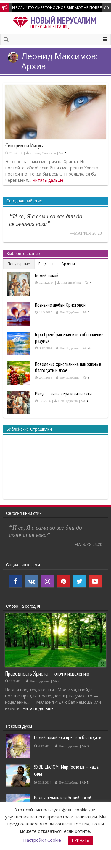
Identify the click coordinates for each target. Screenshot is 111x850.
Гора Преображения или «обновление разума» (69, 337)
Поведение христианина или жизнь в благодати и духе (68, 367)
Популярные (19, 263)
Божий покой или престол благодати (67, 737)
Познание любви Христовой (60, 305)
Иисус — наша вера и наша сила (63, 393)
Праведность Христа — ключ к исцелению (47, 673)
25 (89, 348)
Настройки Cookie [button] (42, 840)
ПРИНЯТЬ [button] (80, 840)
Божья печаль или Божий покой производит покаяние (62, 801)
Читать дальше (48, 180)
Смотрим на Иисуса (24, 145)
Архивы (68, 263)
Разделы (45, 263)
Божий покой (46, 275)
